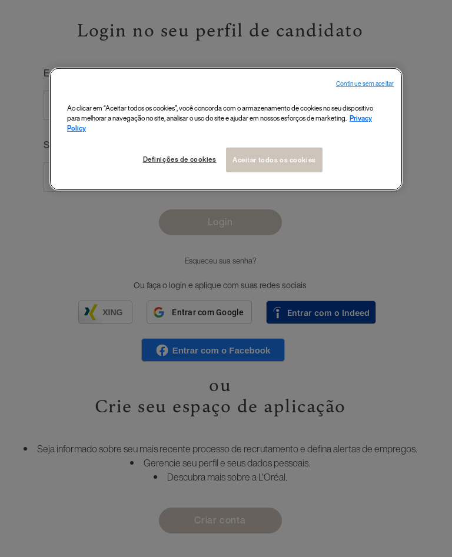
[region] (226, 129)
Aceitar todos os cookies (274, 160)
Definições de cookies (180, 159)
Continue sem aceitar (365, 83)
